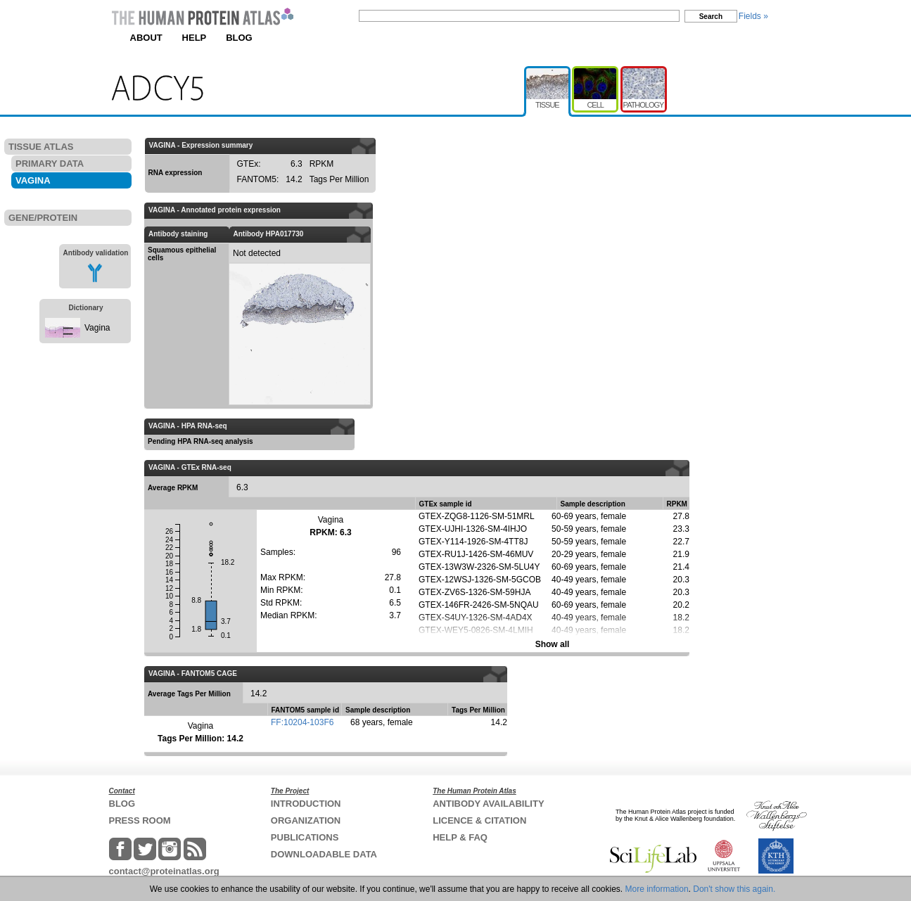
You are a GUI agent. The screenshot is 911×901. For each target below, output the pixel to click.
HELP (194, 37)
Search (710, 16)
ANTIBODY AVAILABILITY (488, 803)
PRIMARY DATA (49, 163)
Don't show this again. (734, 889)
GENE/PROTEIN (42, 217)
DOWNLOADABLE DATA (324, 854)
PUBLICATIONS (305, 837)
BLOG (239, 37)
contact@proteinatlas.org (164, 871)
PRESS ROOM (140, 820)
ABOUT (146, 37)
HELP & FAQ (460, 837)
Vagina (97, 328)
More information (657, 889)
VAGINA (33, 180)
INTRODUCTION (306, 803)
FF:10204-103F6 (302, 722)
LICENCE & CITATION (479, 820)
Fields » (753, 16)
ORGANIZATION (305, 820)
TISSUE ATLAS (40, 146)
